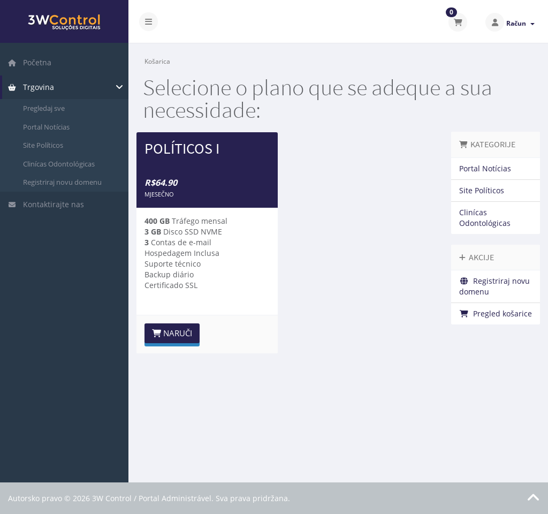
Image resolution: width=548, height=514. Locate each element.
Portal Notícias (46, 127)
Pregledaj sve (44, 108)
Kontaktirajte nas (45, 204)
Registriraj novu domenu (62, 182)
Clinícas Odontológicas (59, 164)
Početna (29, 62)
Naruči (172, 333)
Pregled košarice (495, 313)
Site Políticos (43, 145)
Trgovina (30, 87)
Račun (520, 23)
